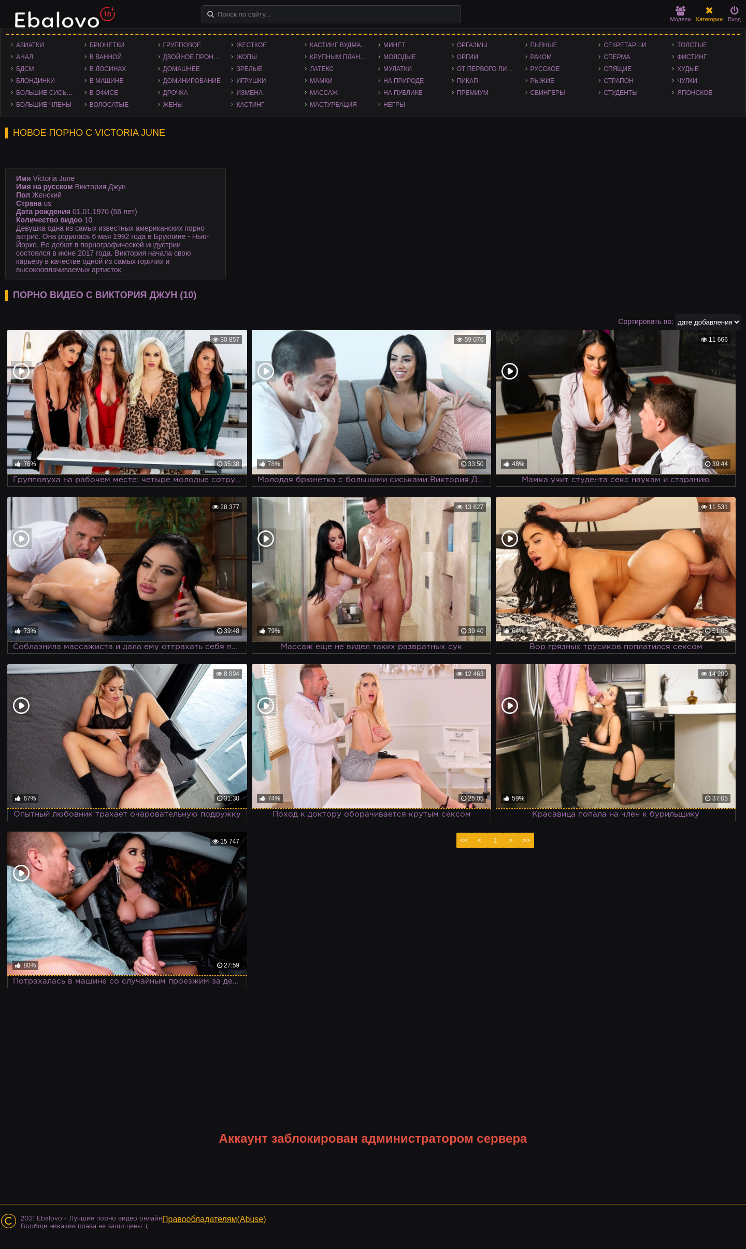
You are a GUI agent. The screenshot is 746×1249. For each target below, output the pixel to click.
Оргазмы (472, 45)
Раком (541, 57)
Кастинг (250, 104)
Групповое (182, 45)
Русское (545, 69)
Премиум (473, 92)
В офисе (104, 92)
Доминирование (192, 81)
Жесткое (251, 45)
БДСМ (25, 69)
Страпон (618, 81)
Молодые (399, 57)
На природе (403, 81)
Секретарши (625, 45)
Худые (688, 69)
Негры (394, 104)
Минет (394, 45)
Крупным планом (340, 57)
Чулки (687, 81)
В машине (107, 81)
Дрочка (175, 92)
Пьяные (543, 45)
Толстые (692, 45)
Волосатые (109, 104)
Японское (694, 92)
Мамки (321, 81)
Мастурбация (333, 104)
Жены (173, 104)
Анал (24, 57)
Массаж (324, 92)
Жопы (246, 57)
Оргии (467, 57)
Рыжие (542, 81)
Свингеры (547, 92)
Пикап (467, 81)
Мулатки (397, 69)
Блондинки (35, 81)
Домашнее (181, 69)
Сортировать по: (645, 321)
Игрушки (251, 81)
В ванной (106, 57)
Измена (249, 92)
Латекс (322, 69)
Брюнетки (107, 45)
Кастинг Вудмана (339, 45)
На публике (403, 92)
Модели (680, 14)
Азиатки (30, 45)
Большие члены (43, 104)
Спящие (618, 69)
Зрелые (249, 69)
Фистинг (692, 57)
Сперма (617, 57)
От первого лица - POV (488, 69)
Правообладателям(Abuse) (214, 1219)
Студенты (620, 92)
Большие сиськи (45, 92)
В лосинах (108, 69)
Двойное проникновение (194, 57)
